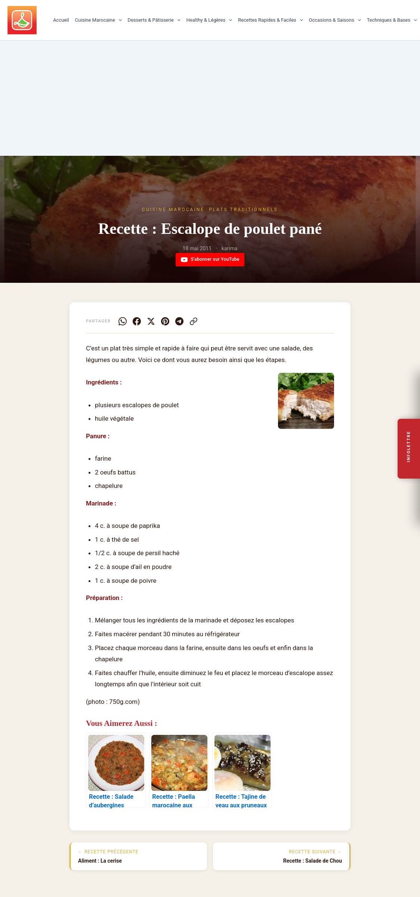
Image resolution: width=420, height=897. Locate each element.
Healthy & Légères (209, 20)
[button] (118, 20)
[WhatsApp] (122, 321)
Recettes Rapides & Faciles (270, 20)
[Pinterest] (165, 321)
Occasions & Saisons (335, 20)
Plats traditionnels (243, 209)
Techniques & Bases (392, 20)
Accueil (61, 20)
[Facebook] (137, 321)
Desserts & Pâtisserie (154, 20)
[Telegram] (179, 321)
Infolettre (409, 446)
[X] (151, 321)
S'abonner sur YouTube (210, 259)
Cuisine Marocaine (98, 20)
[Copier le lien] (193, 321)
